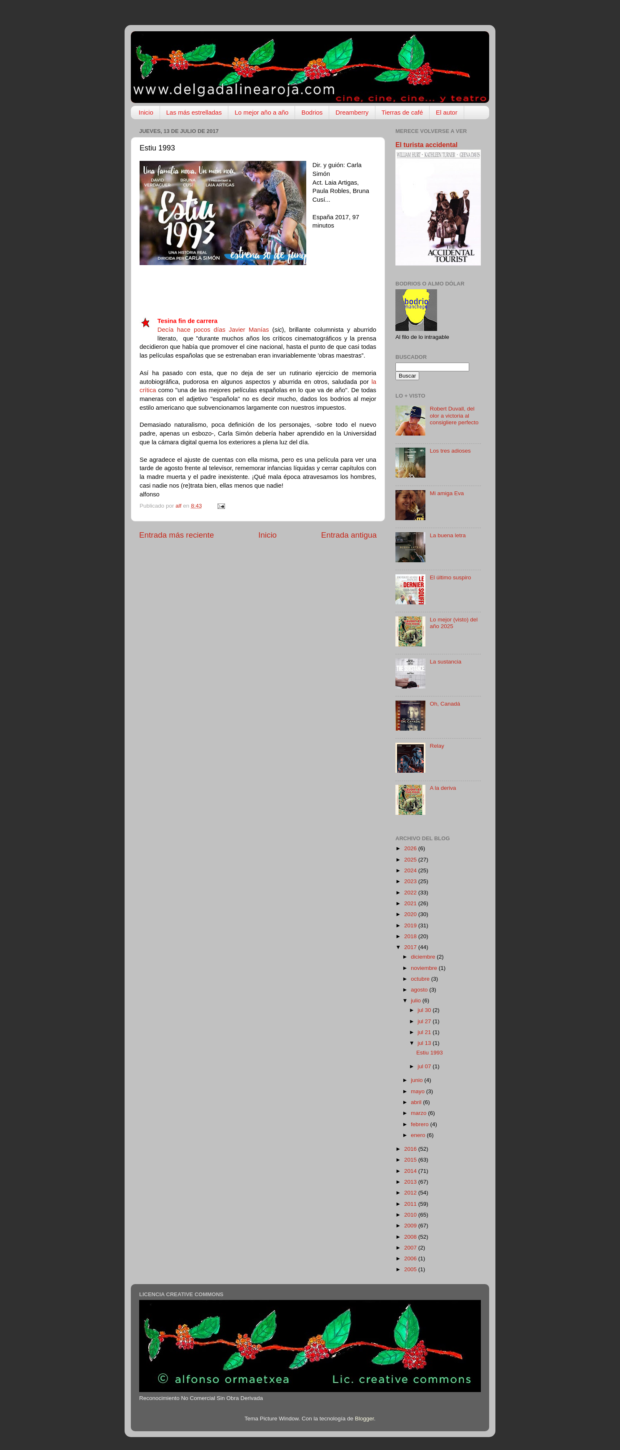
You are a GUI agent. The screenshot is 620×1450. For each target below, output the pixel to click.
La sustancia (445, 662)
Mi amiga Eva (447, 493)
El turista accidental (426, 144)
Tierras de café (402, 112)
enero (419, 1135)
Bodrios (311, 112)
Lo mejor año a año (261, 112)
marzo (419, 1113)
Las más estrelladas (194, 112)
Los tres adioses (450, 451)
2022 (411, 892)
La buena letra (447, 535)
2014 (411, 1171)
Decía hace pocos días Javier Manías (213, 329)
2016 (411, 1149)
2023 (411, 881)
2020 (411, 914)
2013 (411, 1182)
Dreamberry (351, 112)
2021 (411, 903)
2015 (411, 1160)
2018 (411, 936)
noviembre (425, 968)
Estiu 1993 (429, 1052)
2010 (411, 1215)
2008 (411, 1237)
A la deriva (443, 788)
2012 (411, 1193)
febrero (420, 1124)
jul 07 (425, 1066)
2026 (411, 848)
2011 (411, 1204)
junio (417, 1080)
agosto (420, 990)
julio (416, 1000)
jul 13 (425, 1043)
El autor (447, 112)
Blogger (364, 1418)
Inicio (146, 112)
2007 (411, 1248)
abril (417, 1102)
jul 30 (425, 1010)
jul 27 (425, 1021)
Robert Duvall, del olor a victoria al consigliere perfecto (454, 415)
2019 (411, 925)
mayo (418, 1091)
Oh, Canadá (445, 704)
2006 (411, 1258)
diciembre (424, 957)
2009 (411, 1225)
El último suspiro (450, 577)
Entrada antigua (349, 535)
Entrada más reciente (176, 535)
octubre (421, 979)
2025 (411, 859)
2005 (411, 1269)
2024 (411, 870)
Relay (437, 746)
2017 (411, 947)
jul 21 (425, 1032)
